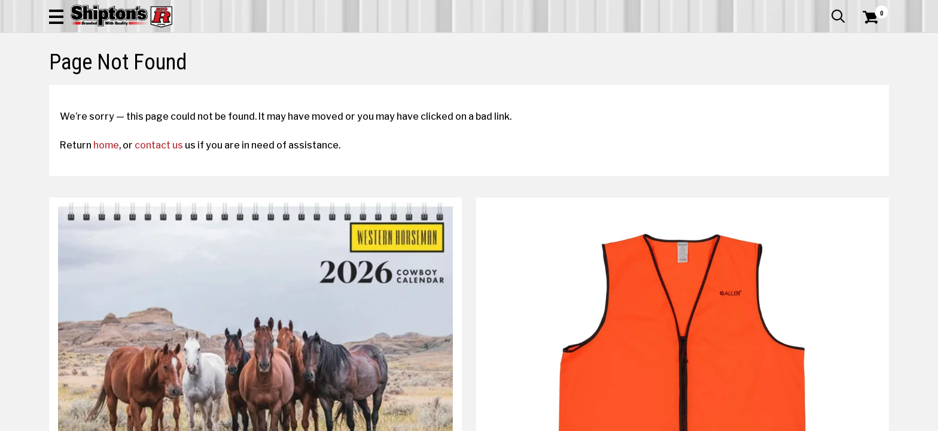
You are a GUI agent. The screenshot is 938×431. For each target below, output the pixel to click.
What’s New (822, 9)
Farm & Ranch (334, 80)
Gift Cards (769, 9)
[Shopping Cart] (868, 43)
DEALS (867, 80)
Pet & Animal (706, 80)
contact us (169, 231)
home (117, 231)
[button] (598, 43)
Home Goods (418, 80)
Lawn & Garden (621, 80)
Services (872, 9)
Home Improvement (517, 80)
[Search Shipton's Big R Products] (469, 43)
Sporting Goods (793, 80)
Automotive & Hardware (225, 80)
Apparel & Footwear (101, 80)
